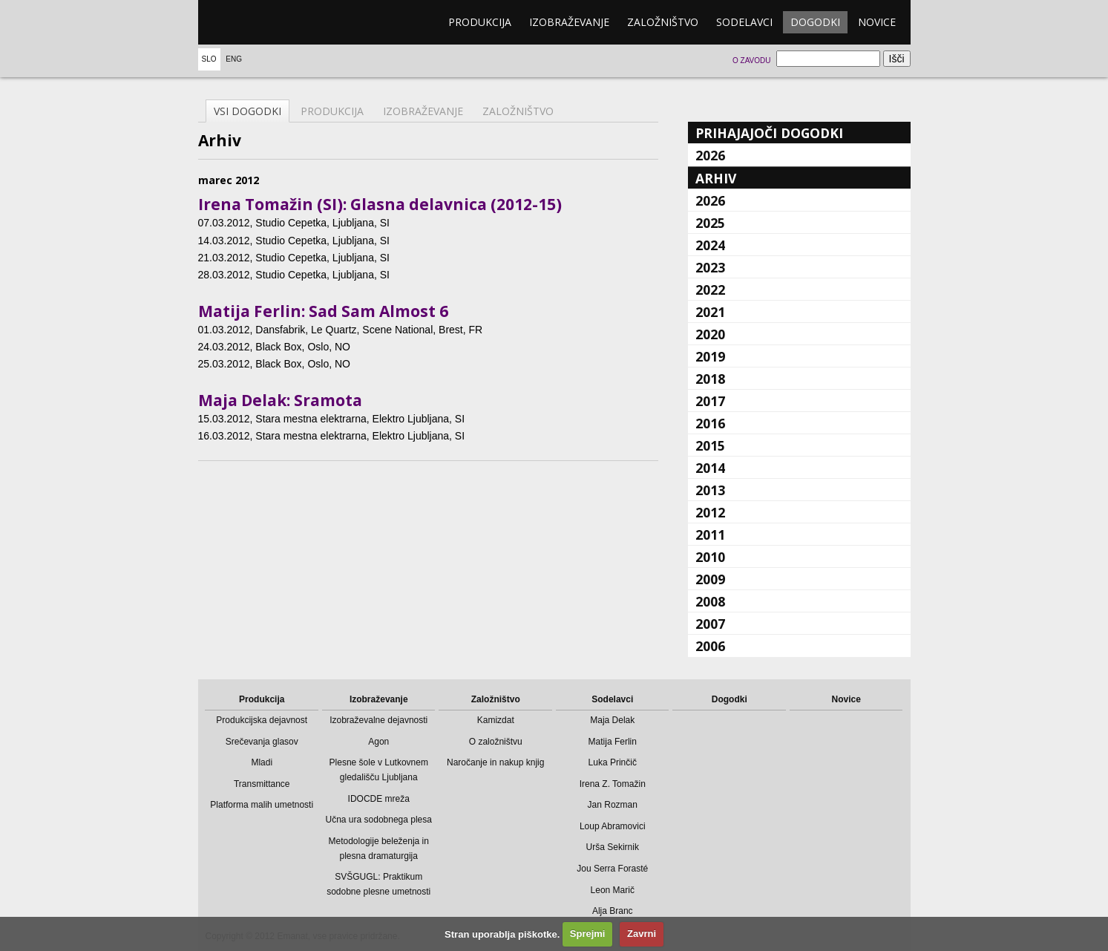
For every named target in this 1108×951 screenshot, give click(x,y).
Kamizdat (495, 720)
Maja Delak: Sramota (280, 400)
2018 (710, 379)
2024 (710, 245)
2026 (710, 155)
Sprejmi (588, 933)
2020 (710, 334)
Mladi (261, 762)
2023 (710, 267)
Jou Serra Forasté (612, 868)
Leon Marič (613, 890)
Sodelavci (744, 22)
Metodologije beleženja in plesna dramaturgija (379, 848)
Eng (234, 59)
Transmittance (262, 784)
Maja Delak (612, 720)
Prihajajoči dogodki (769, 133)
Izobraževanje (569, 22)
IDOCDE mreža (379, 799)
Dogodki (815, 22)
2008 (710, 601)
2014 (710, 468)
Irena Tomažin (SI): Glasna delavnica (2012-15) (380, 204)
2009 (710, 579)
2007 (710, 624)
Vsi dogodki (247, 111)
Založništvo (662, 22)
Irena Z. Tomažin (613, 784)
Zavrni (641, 933)
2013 (710, 490)
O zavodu (751, 60)
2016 (710, 423)
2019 (710, 356)
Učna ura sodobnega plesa (379, 819)
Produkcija (479, 22)
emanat (268, 22)
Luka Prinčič (613, 762)
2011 (710, 534)
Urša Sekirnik (612, 847)
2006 (710, 646)
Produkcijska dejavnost (261, 720)
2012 (710, 512)
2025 (710, 223)
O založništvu (495, 741)
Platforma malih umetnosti (261, 805)
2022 (710, 289)
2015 (710, 445)
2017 (710, 401)
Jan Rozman (612, 805)
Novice (877, 22)
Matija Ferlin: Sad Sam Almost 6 (323, 311)
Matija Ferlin (613, 741)
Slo (209, 59)
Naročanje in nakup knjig (495, 762)
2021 (710, 312)
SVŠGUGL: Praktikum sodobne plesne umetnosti (378, 884)
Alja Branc (612, 911)
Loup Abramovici (613, 826)
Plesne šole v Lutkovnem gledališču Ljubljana (379, 769)
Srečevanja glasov (262, 741)
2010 (710, 557)
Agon (378, 741)
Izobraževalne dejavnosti (378, 720)
